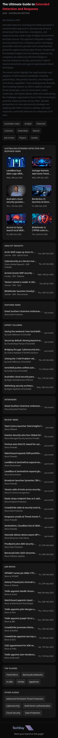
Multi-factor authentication (37, 705)
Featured (41, 123)
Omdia (21, 681)
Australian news (12, 123)
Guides (34, 137)
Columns (8, 130)
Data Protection (32, 712)
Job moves (9, 137)
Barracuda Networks (33, 674)
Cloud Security (13, 712)
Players (22, 137)
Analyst (28, 123)
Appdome (34, 681)
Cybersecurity (12, 705)
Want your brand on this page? (29, 733)
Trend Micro (12, 674)
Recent (36, 130)
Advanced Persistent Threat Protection (24, 698)
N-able (9, 681)
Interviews (23, 130)
